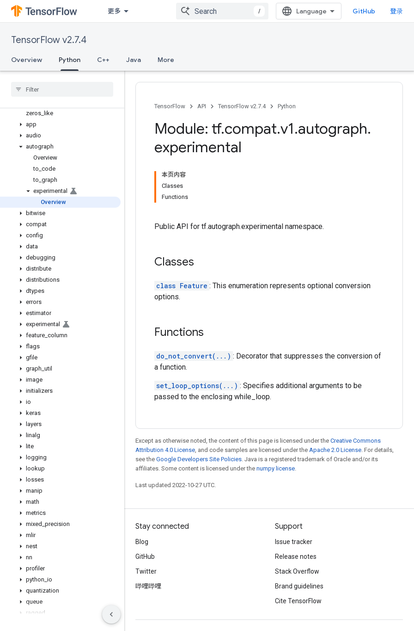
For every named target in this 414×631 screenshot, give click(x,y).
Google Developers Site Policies (199, 459)
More (166, 60)
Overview (26, 60)
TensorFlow (169, 106)
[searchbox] (62, 89)
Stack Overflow (297, 571)
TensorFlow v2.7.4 (48, 40)
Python (287, 106)
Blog (141, 541)
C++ (103, 60)
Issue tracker (293, 541)
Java (133, 60)
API (201, 106)
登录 (396, 11)
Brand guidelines (299, 586)
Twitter (146, 571)
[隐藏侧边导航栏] (111, 614)
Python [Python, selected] (69, 60)
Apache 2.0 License (335, 449)
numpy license (275, 468)
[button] (60, 124)
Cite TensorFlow (298, 601)
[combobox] (222, 11)
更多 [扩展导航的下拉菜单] (114, 11)
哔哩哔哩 (148, 586)
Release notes (296, 556)
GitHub (364, 11)
